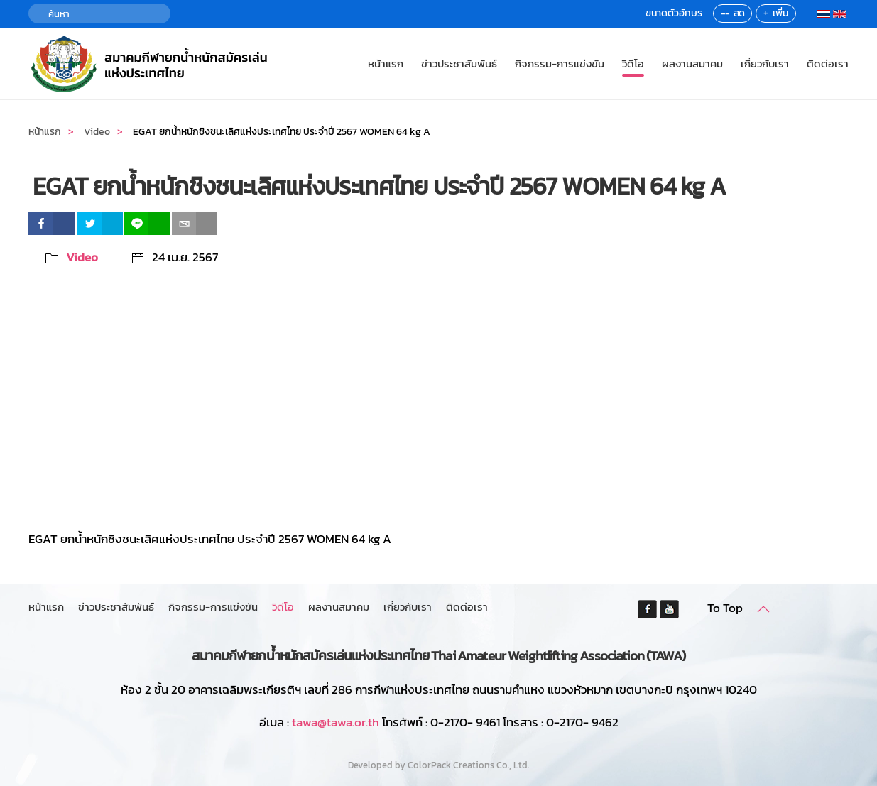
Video (82, 257)
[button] (763, 609)
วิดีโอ (633, 63)
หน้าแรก (385, 63)
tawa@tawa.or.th (335, 722)
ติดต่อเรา (828, 63)
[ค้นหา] (99, 13)
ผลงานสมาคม (692, 63)
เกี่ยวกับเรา (765, 63)
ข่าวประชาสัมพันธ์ (459, 63)
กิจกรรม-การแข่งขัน (559, 63)
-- (725, 13)
